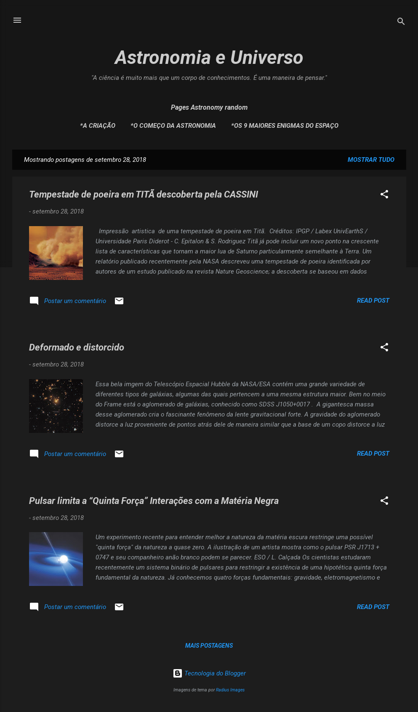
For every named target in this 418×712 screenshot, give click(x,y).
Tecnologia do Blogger (209, 673)
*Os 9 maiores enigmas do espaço (284, 125)
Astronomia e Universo (209, 57)
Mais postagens (209, 645)
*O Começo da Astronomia (173, 125)
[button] (384, 195)
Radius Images (230, 690)
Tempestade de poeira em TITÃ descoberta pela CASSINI (143, 194)
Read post (373, 300)
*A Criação (97, 125)
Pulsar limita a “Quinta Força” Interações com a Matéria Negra (154, 501)
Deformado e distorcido (76, 347)
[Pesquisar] (401, 23)
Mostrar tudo (371, 159)
